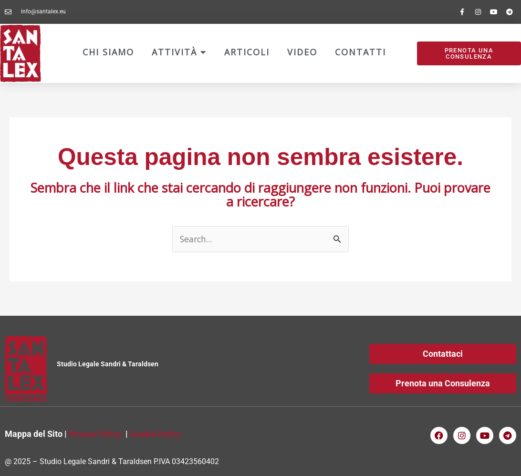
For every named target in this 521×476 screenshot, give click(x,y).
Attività (179, 52)
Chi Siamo (108, 52)
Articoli (247, 52)
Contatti (360, 52)
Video (302, 52)
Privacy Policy (96, 434)
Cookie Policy (158, 434)
